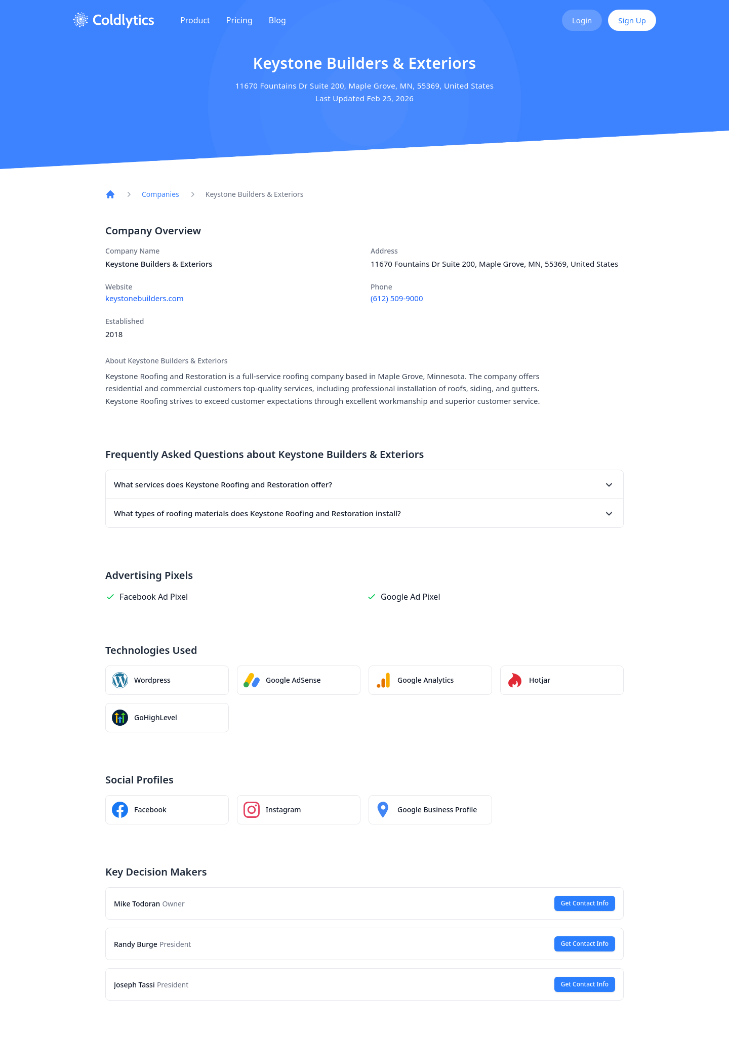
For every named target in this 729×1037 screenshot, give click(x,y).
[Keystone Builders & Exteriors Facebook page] (167, 809)
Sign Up (632, 20)
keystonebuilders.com (144, 298)
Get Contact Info (585, 903)
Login (582, 20)
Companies (160, 194)
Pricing (239, 20)
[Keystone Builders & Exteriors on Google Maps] (430, 809)
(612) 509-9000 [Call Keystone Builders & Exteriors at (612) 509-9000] (397, 298)
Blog (277, 20)
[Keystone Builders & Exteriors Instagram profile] (298, 809)
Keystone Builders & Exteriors (255, 194)
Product (195, 20)
